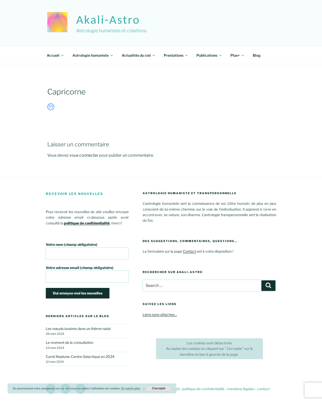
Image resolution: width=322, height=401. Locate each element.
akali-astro (108, 19)
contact (263, 389)
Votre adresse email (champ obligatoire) (87, 274)
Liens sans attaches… (160, 314)
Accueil (55, 55)
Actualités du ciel (138, 55)
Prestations (176, 55)
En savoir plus (130, 388)
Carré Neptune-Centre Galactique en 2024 (80, 356)
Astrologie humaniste (92, 55)
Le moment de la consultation (69, 342)
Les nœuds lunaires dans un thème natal (78, 328)
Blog (257, 55)
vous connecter (83, 155)
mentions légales (240, 389)
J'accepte (158, 388)
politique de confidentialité (203, 389)
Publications (209, 55)
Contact (189, 251)
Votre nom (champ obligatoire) (87, 251)
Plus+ (237, 55)
